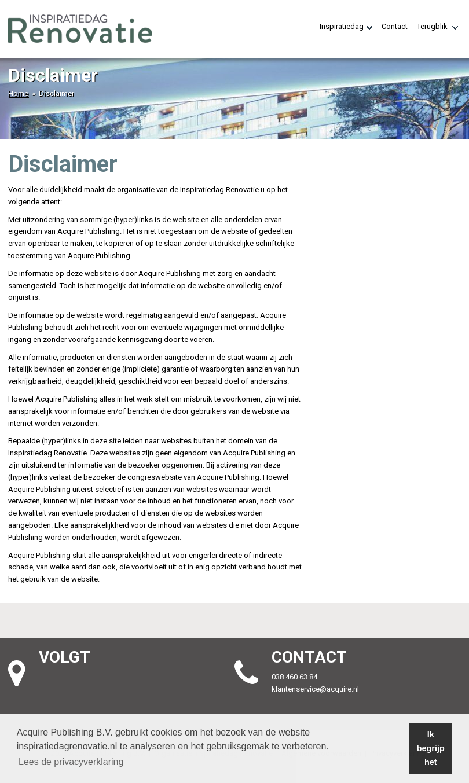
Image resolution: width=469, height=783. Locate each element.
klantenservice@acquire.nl (316, 689)
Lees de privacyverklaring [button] (71, 762)
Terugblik (437, 26)
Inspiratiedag (346, 26)
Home (18, 93)
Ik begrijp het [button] (431, 748)
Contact (395, 26)
